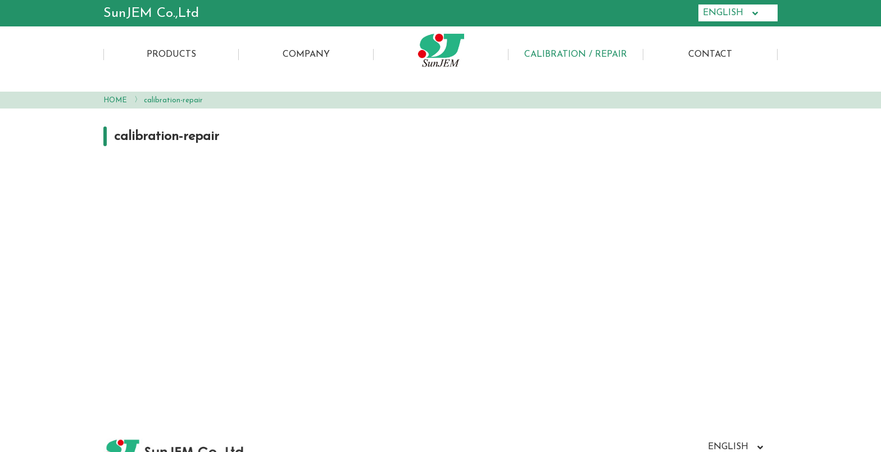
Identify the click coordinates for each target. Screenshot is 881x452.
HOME (115, 100)
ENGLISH (730, 13)
